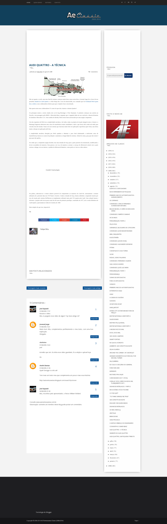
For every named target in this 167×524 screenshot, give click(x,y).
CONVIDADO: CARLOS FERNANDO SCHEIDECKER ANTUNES (120, 205)
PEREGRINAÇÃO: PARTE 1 (117, 271)
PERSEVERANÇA (115, 274)
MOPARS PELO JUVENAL (117, 323)
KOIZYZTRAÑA (114, 237)
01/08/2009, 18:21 (45, 327)
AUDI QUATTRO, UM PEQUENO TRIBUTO (122, 436)
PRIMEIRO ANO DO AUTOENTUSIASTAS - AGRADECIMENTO (122, 196)
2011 (110, 164)
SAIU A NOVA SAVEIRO (117, 264)
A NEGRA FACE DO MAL (117, 329)
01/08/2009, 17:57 (45, 311)
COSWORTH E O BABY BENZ (118, 426)
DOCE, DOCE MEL (115, 333)
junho (112, 444)
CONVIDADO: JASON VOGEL (118, 241)
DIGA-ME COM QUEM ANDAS (119, 403)
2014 (110, 154)
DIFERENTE (113, 371)
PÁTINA (112, 247)
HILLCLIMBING (114, 361)
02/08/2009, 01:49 (45, 391)
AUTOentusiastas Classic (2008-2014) (52, 521)
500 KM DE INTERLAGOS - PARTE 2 (120, 386)
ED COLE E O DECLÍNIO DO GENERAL (121, 365)
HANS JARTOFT (114, 307)
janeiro (112, 461)
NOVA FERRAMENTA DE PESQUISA (120, 192)
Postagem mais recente (37, 288)
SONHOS (112, 284)
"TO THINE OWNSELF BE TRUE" (119, 396)
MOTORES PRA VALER (116, 374)
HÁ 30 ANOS (113, 218)
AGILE (111, 294)
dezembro (113, 173)
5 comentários (94, 72)
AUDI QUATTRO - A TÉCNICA (118, 430)
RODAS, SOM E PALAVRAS (118, 257)
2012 (110, 161)
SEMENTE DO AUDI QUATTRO (119, 433)
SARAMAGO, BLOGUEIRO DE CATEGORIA (122, 228)
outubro (112, 179)
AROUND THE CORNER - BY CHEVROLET (122, 353)
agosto (112, 186)
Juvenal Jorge (44, 324)
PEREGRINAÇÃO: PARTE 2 (117, 221)
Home (28, 2)
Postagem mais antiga (92, 288)
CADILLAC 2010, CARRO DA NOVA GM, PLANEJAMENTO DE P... (121, 382)
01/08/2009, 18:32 (45, 345)
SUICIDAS (113, 301)
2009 (110, 171)
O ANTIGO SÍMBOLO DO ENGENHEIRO (121, 423)
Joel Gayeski (44, 309)
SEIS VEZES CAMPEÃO (116, 336)
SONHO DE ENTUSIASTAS (118, 277)
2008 (110, 466)
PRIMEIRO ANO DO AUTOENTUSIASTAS (122, 287)
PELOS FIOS (113, 224)
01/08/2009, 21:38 (45, 368)
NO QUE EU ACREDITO (116, 343)
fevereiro (113, 458)
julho (111, 441)
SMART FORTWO (115, 339)
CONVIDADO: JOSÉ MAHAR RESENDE (121, 231)
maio (111, 448)
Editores (48, 2)
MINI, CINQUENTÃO (116, 234)
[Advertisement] (63, 48)
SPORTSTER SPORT (116, 304)
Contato (57, 2)
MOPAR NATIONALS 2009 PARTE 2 (120, 316)
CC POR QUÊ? (114, 393)
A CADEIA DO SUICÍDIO (117, 297)
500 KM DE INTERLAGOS (117, 406)
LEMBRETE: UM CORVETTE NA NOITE (121, 346)
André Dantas (45, 365)
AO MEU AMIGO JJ (115, 410)
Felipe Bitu (39, 72)
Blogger (49, 512)
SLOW (111, 254)
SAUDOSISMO (114, 319)
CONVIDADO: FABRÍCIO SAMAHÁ (120, 214)
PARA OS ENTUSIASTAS (117, 281)
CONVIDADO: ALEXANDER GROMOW (121, 244)
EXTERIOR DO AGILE (116, 291)
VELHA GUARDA (114, 349)
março (112, 454)
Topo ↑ (137, 520)
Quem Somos (38, 2)
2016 (110, 151)
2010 (110, 167)
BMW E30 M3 (114, 416)
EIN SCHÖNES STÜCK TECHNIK (119, 390)
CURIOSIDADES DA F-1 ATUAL (119, 378)
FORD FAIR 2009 (114, 368)
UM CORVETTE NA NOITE (117, 400)
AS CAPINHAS (114, 200)
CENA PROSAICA (115, 420)
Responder (94, 319)
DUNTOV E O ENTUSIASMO (118, 188)
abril (111, 451)
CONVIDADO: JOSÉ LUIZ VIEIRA (119, 267)
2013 (110, 157)
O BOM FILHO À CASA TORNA (119, 251)
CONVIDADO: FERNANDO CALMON (120, 261)
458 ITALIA (113, 413)
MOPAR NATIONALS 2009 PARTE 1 (120, 326)
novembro (113, 176)
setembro (113, 183)
